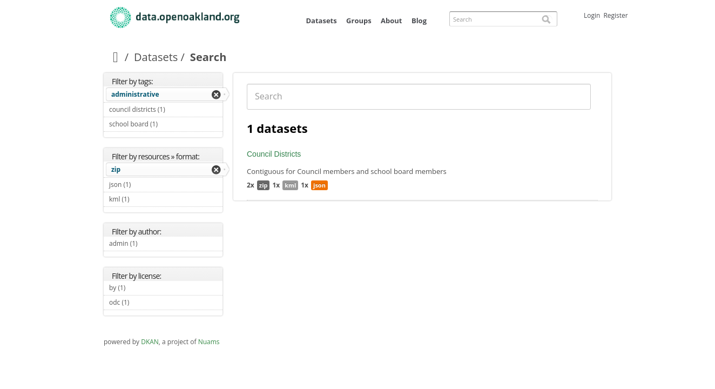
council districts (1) (165, 111)
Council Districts (274, 154)
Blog (419, 20)
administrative (135, 94)
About (391, 20)
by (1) (138, 287)
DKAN (150, 341)
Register (615, 15)
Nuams (209, 341)
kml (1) (142, 199)
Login (592, 15)
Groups (359, 20)
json (319, 185)
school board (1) (165, 125)
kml (290, 185)
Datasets (321, 20)
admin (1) (150, 243)
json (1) (143, 184)
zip (115, 169)
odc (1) (141, 302)
